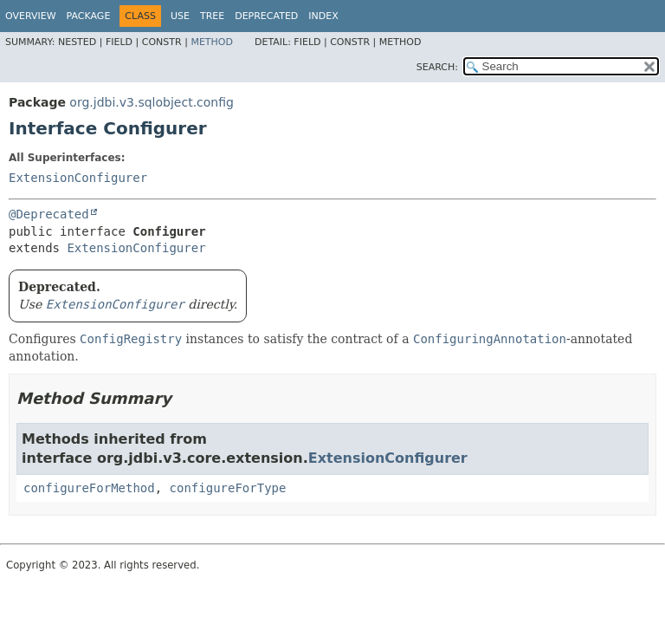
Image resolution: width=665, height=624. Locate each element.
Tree (212, 16)
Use (180, 16)
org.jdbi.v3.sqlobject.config (151, 102)
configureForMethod (89, 488)
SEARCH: (437, 67)
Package (89, 16)
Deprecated (266, 16)
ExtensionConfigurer (78, 178)
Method (211, 42)
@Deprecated (49, 214)
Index (323, 16)
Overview (30, 16)
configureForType (228, 488)
